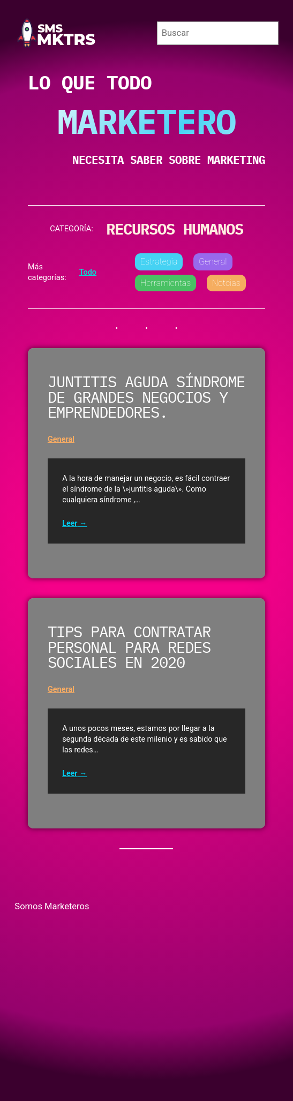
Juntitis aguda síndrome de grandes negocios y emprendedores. (146, 397)
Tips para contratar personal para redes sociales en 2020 (129, 647)
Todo (87, 272)
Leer (69, 523)
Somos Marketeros (51, 906)
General (213, 262)
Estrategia (158, 262)
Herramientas (165, 283)
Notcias (226, 283)
